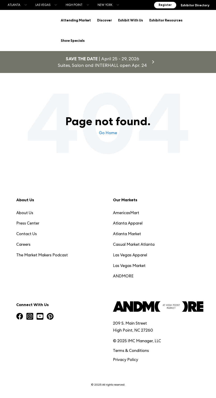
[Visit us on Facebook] (19, 316)
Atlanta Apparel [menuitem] (128, 222)
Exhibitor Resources (165, 20)
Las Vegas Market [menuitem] (129, 264)
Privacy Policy (125, 358)
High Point (74, 5)
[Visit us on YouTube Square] (40, 316)
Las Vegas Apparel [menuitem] (130, 254)
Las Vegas (42, 5)
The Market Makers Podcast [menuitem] (42, 254)
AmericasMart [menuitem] (126, 211)
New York (105, 5)
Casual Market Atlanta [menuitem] (134, 243)
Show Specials (73, 40)
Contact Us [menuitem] (26, 232)
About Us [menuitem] (24, 211)
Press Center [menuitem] (27, 222)
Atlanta (14, 5)
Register (165, 5)
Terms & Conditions (131, 349)
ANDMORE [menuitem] (123, 275)
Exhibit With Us (130, 20)
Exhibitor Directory (195, 5)
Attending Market (76, 20)
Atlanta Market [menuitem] (127, 232)
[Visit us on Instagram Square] (29, 316)
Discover (104, 20)
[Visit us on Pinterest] (50, 316)
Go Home (108, 131)
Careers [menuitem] (23, 243)
